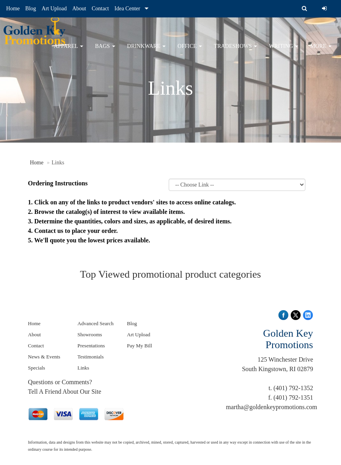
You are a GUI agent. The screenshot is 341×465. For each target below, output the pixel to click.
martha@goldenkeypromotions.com (271, 407)
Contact (100, 8)
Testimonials (91, 357)
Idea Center (127, 8)
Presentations (91, 346)
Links (84, 368)
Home (13, 8)
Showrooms (90, 334)
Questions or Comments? (60, 382)
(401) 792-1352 (293, 388)
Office (189, 51)
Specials (36, 368)
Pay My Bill (139, 346)
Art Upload (54, 8)
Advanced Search (96, 323)
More (320, 51)
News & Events (44, 357)
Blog (30, 8)
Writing (283, 51)
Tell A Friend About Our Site (64, 391)
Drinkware (146, 51)
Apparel (68, 51)
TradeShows (235, 51)
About (79, 8)
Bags (105, 51)
